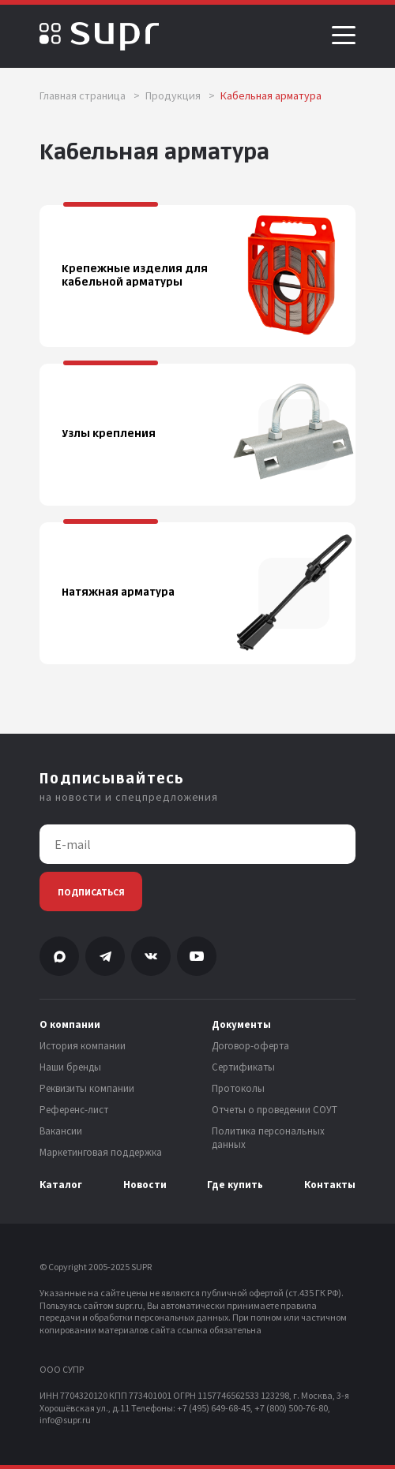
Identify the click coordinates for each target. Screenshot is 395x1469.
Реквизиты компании (87, 1088)
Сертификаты (243, 1067)
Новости (145, 1185)
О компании (70, 1025)
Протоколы (238, 1088)
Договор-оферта (250, 1046)
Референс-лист (74, 1110)
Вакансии (61, 1131)
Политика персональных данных (268, 1138)
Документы (241, 1025)
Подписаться (91, 892)
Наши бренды (70, 1067)
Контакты (330, 1185)
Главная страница (90, 95)
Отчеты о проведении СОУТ (274, 1110)
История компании (83, 1046)
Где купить (235, 1185)
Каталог (61, 1185)
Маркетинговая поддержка (101, 1152)
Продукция (180, 95)
